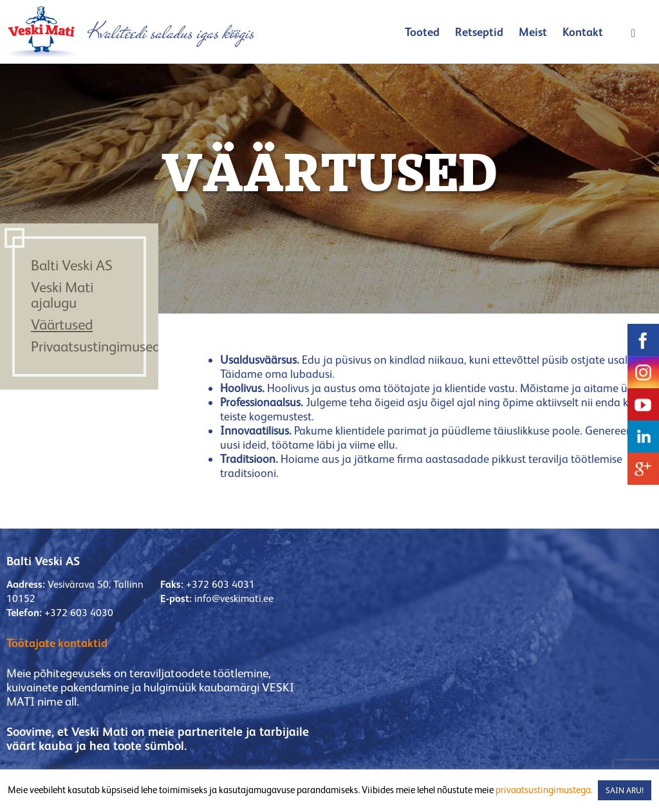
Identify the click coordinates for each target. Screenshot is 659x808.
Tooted (422, 32)
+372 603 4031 (220, 584)
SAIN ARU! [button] (625, 790)
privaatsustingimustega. (544, 789)
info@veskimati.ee (234, 598)
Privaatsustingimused (95, 346)
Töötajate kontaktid (56, 643)
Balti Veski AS (72, 265)
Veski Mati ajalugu (62, 295)
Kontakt (582, 32)
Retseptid (479, 32)
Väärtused (62, 324)
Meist (533, 32)
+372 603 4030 (78, 612)
